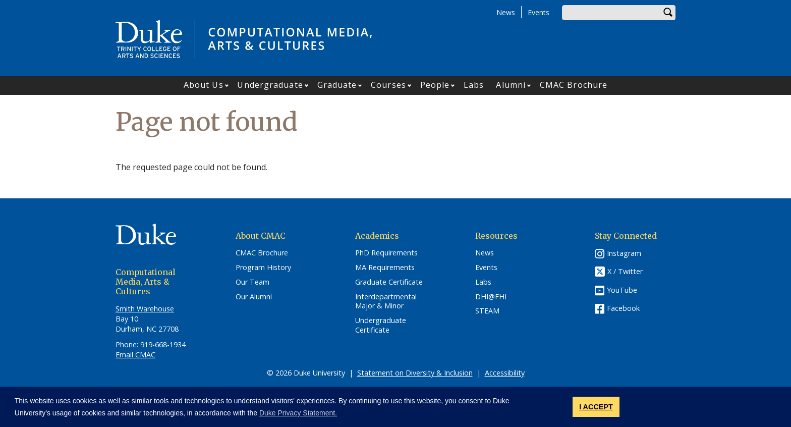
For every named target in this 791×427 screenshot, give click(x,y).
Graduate (337, 84)
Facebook (623, 308)
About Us (203, 84)
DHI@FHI (490, 296)
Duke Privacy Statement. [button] (298, 413)
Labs (474, 84)
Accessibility (505, 373)
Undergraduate (270, 84)
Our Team (252, 282)
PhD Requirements (386, 252)
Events (538, 12)
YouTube (622, 290)
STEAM (487, 310)
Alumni (511, 84)
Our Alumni (254, 296)
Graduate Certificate (389, 282)
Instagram (624, 253)
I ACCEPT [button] (596, 407)
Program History (263, 267)
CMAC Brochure (573, 84)
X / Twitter (625, 272)
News (505, 12)
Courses (388, 84)
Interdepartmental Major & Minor (386, 301)
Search (667, 12)
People (435, 84)
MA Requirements (385, 267)
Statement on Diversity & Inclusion (415, 373)
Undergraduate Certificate (380, 325)
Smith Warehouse (145, 308)
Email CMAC (135, 354)
